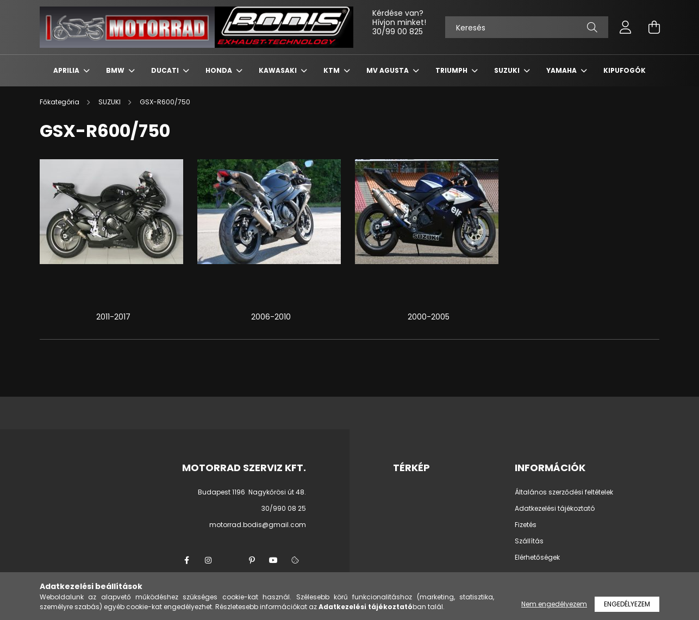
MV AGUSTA (388, 70)
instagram (208, 560)
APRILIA (67, 70)
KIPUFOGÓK (624, 70)
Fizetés (525, 525)
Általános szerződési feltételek (564, 492)
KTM (332, 70)
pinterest (252, 560)
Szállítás (529, 541)
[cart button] (654, 27)
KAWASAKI (278, 70)
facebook (186, 560)
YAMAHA (562, 70)
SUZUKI (507, 70)
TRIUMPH (452, 70)
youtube (273, 560)
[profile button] (625, 27)
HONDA (219, 70)
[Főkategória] (60, 102)
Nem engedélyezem (554, 604)
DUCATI (165, 70)
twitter (230, 560)
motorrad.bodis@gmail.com (257, 524)
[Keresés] (526, 27)
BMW (116, 70)
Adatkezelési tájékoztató (555, 508)
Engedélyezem (627, 604)
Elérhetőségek (537, 557)
